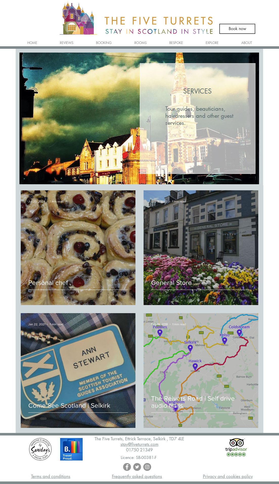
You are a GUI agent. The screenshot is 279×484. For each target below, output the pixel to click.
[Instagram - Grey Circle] (147, 467)
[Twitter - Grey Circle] (137, 467)
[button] (140, 40)
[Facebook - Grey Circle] (127, 467)
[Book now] (237, 29)
